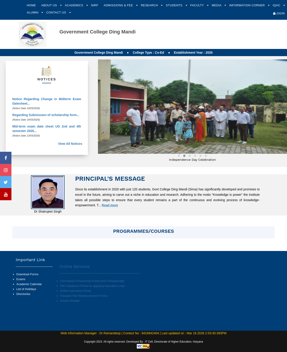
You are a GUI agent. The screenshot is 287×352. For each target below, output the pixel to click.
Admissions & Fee (119, 5)
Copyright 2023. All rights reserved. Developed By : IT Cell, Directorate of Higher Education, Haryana (143, 341)
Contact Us (56, 12)
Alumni (33, 12)
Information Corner (247, 5)
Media (217, 5)
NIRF (94, 5)
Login (279, 13)
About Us (49, 5)
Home (31, 5)
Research (150, 5)
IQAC (277, 5)
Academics (74, 5)
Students (174, 5)
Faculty (197, 5)
